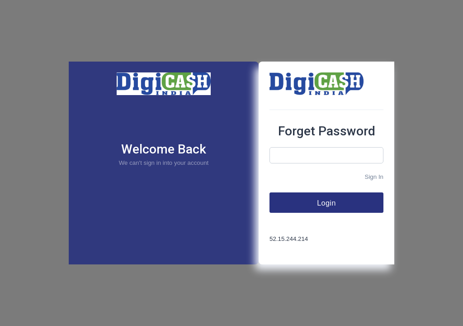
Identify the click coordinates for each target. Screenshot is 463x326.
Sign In (374, 176)
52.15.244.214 (288, 238)
